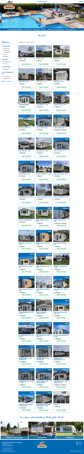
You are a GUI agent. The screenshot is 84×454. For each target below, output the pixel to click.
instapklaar (5, 56)
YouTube (79, 444)
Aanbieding (6, 67)
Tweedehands (6, 52)
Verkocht (5, 63)
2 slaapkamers (59, 29)
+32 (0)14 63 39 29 (42, 1)
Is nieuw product (7, 61)
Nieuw (44, 29)
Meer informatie (26, 64)
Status (4, 59)
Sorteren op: (29, 42)
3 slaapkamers (70, 29)
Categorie (5, 46)
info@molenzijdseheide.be (9, 451)
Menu (81, 1)
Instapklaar (36, 29)
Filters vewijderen (7, 81)
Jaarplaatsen (6, 50)
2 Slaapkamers (6, 76)
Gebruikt (51, 29)
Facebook (79, 442)
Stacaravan (28, 29)
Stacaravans (5, 48)
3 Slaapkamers (6, 78)
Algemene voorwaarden (75, 451)
